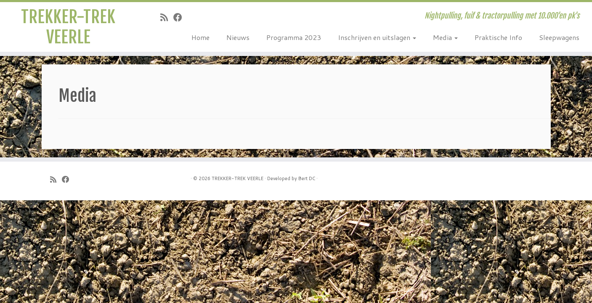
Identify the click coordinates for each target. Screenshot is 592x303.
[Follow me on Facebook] (180, 17)
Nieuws (238, 37)
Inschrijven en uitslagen (377, 37)
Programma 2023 (293, 37)
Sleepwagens (559, 37)
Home (200, 37)
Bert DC (306, 178)
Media (445, 37)
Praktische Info (498, 37)
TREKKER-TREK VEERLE (68, 27)
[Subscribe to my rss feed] (166, 17)
